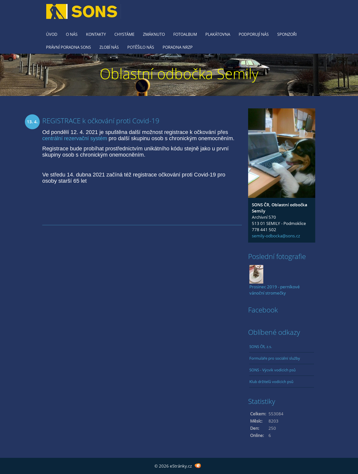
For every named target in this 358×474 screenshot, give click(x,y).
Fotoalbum (185, 34)
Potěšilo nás (140, 47)
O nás (72, 34)
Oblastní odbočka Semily (179, 73)
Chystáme (124, 34)
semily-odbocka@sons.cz (276, 236)
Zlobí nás (109, 47)
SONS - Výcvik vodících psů (272, 369)
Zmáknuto (154, 34)
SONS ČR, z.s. (260, 346)
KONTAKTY (96, 34)
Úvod (51, 34)
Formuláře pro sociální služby (274, 358)
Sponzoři (287, 34)
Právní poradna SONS (68, 47)
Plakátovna (217, 34)
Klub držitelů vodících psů (271, 381)
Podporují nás (254, 34)
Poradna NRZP (178, 47)
